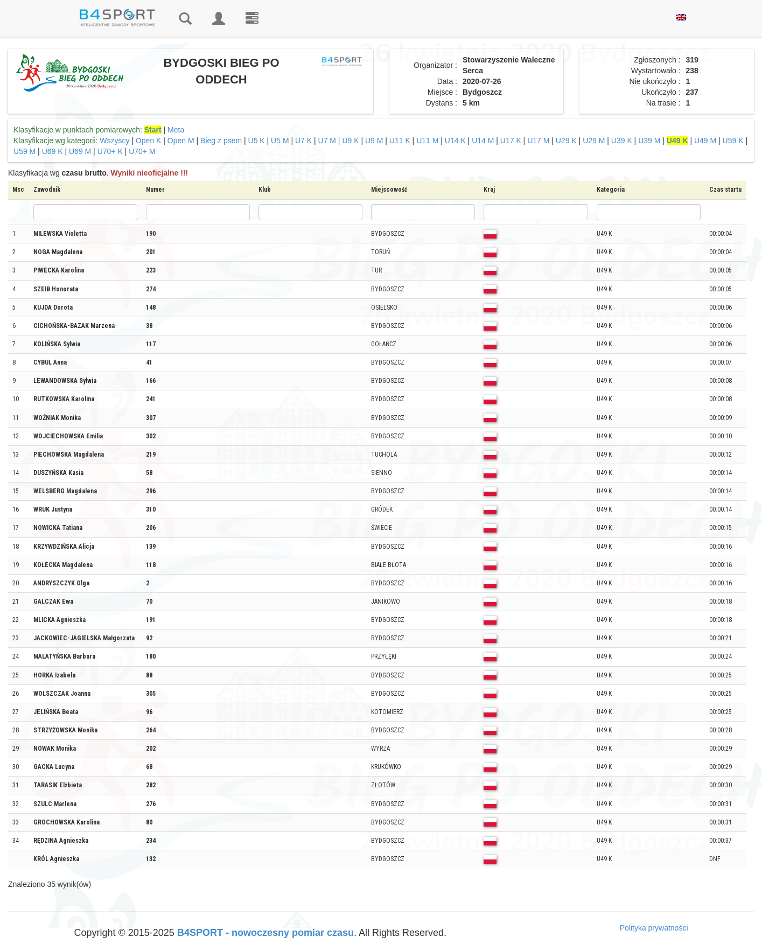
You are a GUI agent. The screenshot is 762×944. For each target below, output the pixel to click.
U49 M (705, 140)
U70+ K (110, 151)
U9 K (350, 140)
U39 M (649, 140)
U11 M (427, 140)
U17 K (510, 140)
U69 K (52, 151)
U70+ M (142, 151)
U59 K (733, 140)
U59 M (24, 151)
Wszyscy (114, 140)
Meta (175, 129)
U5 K (256, 140)
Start (153, 129)
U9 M (374, 140)
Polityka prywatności (654, 928)
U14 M (483, 140)
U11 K (399, 140)
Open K (148, 140)
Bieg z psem (221, 140)
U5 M (280, 140)
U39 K (621, 140)
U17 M (538, 140)
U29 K (566, 140)
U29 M (594, 140)
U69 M (80, 151)
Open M (180, 140)
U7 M (327, 140)
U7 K (303, 140)
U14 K (455, 140)
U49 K (677, 140)
